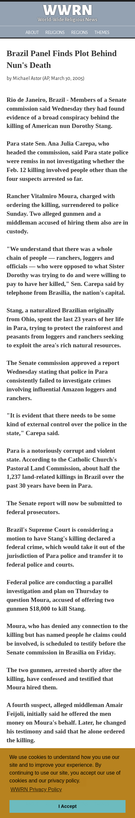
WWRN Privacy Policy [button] (36, 789)
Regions (79, 32)
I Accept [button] (67, 806)
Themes (102, 32)
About (32, 32)
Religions (55, 32)
